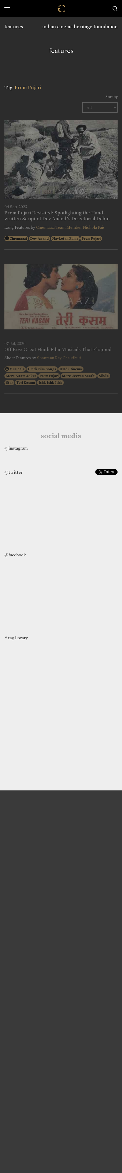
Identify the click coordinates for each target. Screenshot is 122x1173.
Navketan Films (65, 238)
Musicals (16, 369)
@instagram (16, 448)
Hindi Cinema (71, 369)
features (13, 27)
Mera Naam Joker (21, 376)
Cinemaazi (18, 238)
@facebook (15, 555)
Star (9, 383)
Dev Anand (39, 238)
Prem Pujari (91, 238)
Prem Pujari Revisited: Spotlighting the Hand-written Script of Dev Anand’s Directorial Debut (57, 216)
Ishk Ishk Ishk (50, 383)
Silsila (104, 376)
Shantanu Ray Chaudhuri (59, 358)
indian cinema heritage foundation (80, 27)
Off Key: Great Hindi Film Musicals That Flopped (58, 350)
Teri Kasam (25, 383)
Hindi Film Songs (42, 369)
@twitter (13, 472)
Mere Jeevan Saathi (78, 376)
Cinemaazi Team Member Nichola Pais (70, 227)
